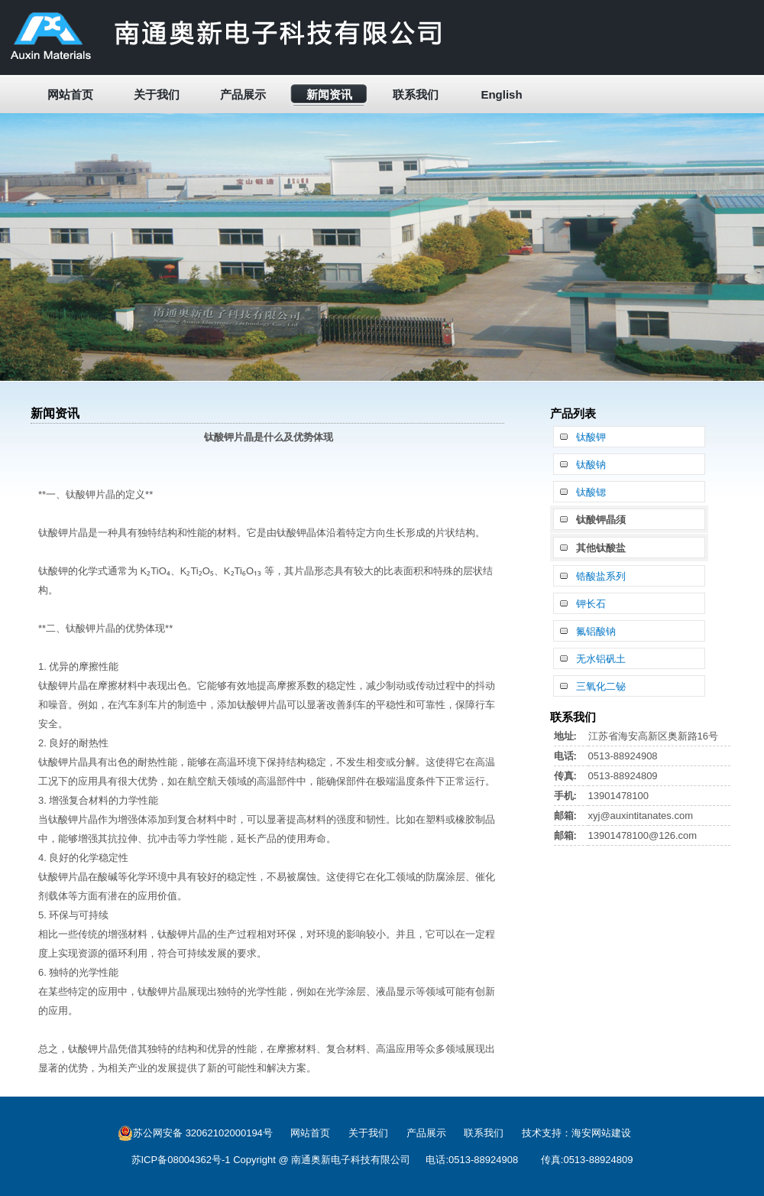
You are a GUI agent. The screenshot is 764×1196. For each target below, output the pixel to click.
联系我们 (416, 94)
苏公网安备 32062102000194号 (195, 1133)
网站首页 (70, 94)
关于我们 (157, 94)
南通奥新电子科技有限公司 (350, 1159)
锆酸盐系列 (601, 576)
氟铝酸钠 (596, 631)
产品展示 (243, 94)
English (501, 94)
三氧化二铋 (601, 686)
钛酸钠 (591, 464)
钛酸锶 (591, 492)
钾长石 (591, 603)
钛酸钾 (591, 437)
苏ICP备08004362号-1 (181, 1159)
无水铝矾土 (601, 659)
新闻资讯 (329, 94)
